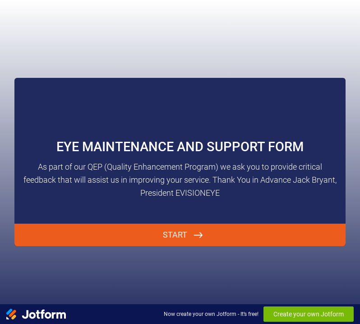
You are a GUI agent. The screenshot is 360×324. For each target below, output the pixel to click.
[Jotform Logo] (36, 314)
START (175, 234)
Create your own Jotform (308, 314)
